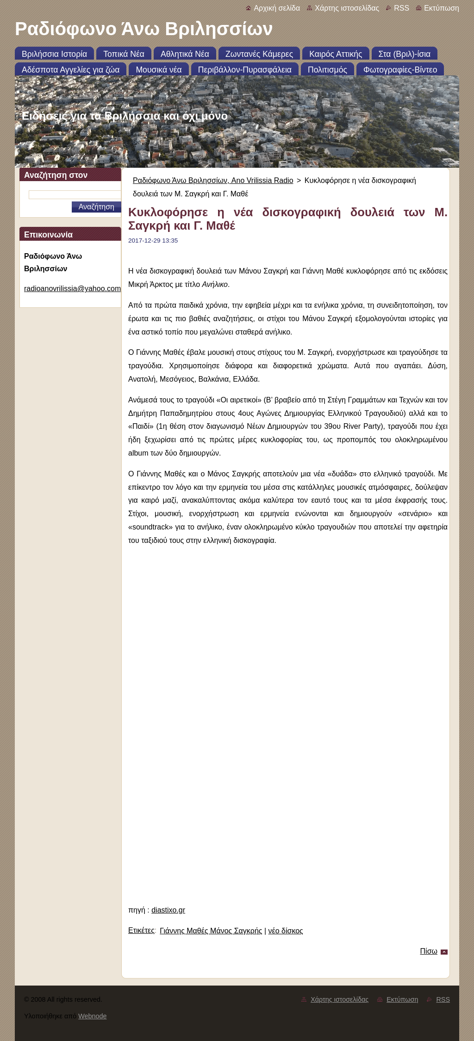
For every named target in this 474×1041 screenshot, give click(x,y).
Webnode (92, 1016)
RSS (401, 8)
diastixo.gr (168, 910)
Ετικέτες (141, 930)
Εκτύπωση (441, 8)
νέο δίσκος (285, 931)
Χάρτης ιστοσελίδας (347, 8)
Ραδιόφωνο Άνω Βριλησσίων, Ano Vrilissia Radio (213, 180)
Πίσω (428, 951)
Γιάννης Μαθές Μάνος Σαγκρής (211, 931)
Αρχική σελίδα (277, 8)
